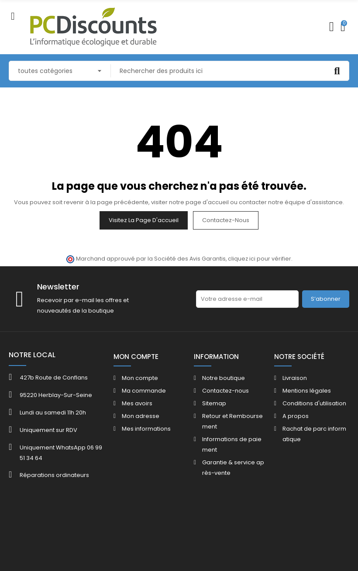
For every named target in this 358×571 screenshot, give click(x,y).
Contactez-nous (225, 220)
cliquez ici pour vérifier (259, 258)
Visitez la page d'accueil (144, 220)
